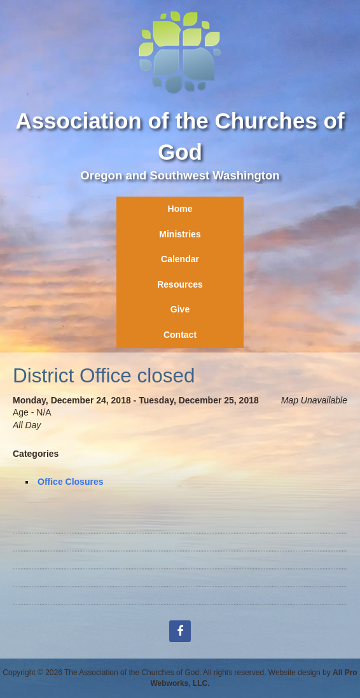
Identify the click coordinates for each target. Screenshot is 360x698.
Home (180, 209)
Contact (180, 335)
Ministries (179, 234)
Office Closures (70, 482)
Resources (180, 284)
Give (180, 309)
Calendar (180, 259)
